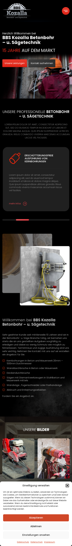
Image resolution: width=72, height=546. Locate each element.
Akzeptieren (36, 517)
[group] (18, 468)
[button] (67, 485)
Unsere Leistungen (15, 63)
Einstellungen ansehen (36, 535)
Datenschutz (23, 542)
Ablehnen (36, 526)
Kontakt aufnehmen (42, 63)
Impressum (49, 542)
